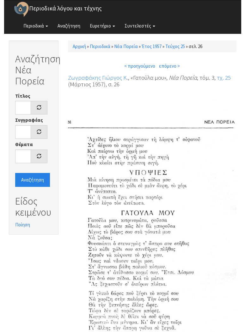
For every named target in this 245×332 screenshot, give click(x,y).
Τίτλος (22, 96)
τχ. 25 (224, 77)
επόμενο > (169, 66)
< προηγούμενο (139, 66)
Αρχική (79, 46)
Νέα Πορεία (126, 46)
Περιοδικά (35, 26)
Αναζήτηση (69, 26)
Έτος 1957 (152, 46)
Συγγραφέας (29, 120)
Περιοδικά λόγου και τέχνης (65, 8)
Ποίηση (22, 225)
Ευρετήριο (102, 26)
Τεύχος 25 (175, 46)
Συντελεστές (140, 26)
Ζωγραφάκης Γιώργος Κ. (98, 77)
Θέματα (24, 144)
